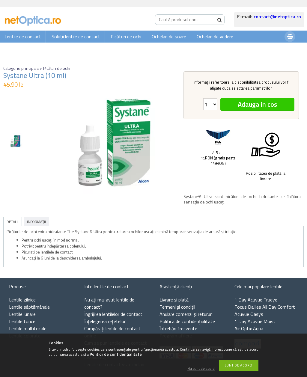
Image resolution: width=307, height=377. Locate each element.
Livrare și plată (174, 299)
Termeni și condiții (177, 306)
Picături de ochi (126, 36)
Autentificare (265, 48)
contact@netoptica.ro (277, 16)
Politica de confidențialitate (187, 321)
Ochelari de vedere (215, 36)
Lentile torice (22, 321)
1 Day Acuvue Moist (255, 321)
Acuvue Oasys (248, 314)
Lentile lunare (22, 314)
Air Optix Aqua (248, 328)
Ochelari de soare (169, 36)
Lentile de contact (22, 36)
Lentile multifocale (27, 328)
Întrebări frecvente (178, 328)
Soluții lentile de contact (76, 36)
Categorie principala (21, 68)
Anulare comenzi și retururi (186, 314)
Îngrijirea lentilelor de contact (113, 314)
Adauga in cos (257, 104)
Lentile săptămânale (29, 306)
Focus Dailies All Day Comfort (264, 306)
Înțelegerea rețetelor (105, 321)
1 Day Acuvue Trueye (255, 299)
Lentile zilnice (22, 299)
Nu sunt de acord (201, 369)
